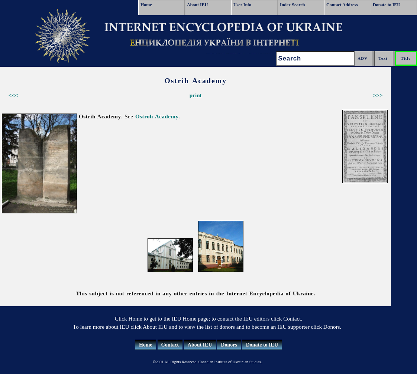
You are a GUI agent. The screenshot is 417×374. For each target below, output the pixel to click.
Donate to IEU (386, 4)
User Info (242, 4)
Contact (170, 345)
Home (146, 4)
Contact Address (342, 4)
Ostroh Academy (157, 116)
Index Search (292, 4)
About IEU (197, 4)
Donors (229, 345)
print (196, 95)
